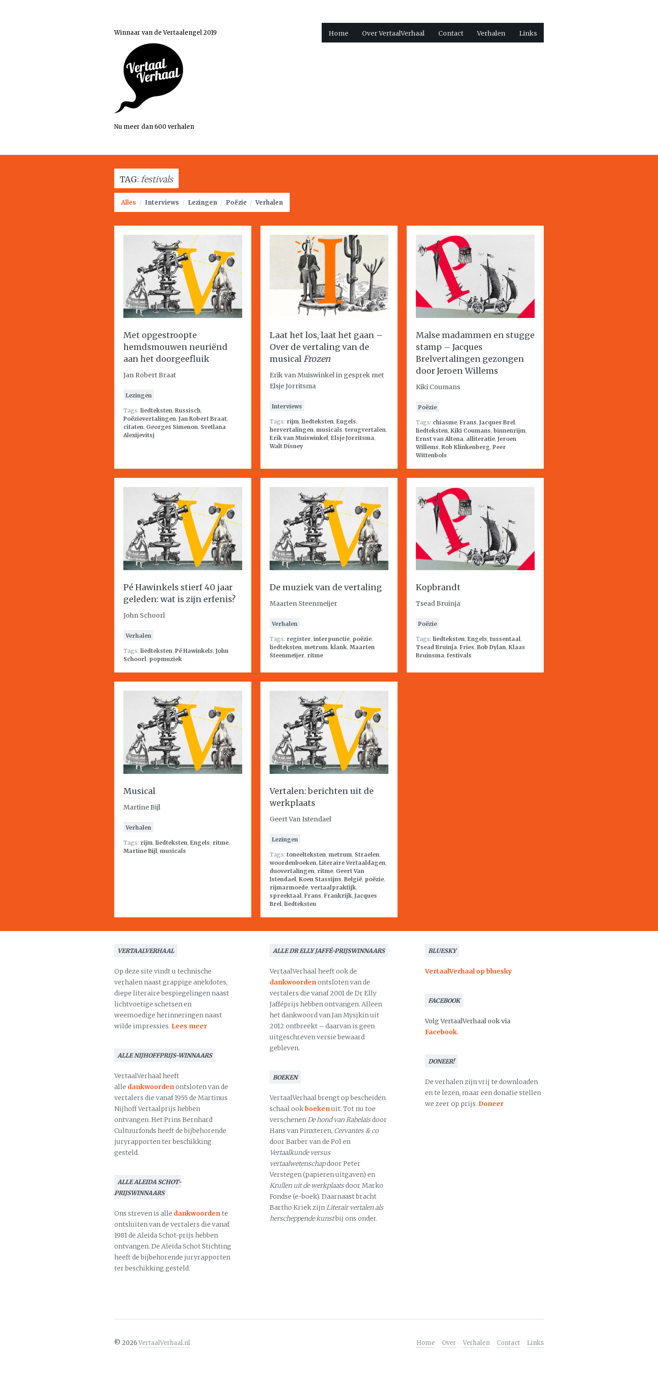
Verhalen (491, 33)
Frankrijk (338, 895)
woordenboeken (293, 862)
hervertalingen (291, 429)
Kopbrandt (438, 587)
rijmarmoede (289, 887)
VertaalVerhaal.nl (164, 1343)
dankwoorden (150, 1087)
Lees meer (189, 1026)
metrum (316, 647)
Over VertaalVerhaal (393, 33)
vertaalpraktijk (333, 887)
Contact (450, 33)
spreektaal (286, 895)
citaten (133, 426)
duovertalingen (292, 871)
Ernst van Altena (439, 438)
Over (449, 1343)
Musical (139, 791)
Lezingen (202, 202)
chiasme (445, 422)
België (353, 879)
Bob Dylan (491, 647)
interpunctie (331, 638)
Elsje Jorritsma (352, 437)
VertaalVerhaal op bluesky (468, 971)
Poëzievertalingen (149, 418)
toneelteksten (306, 854)
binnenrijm (509, 430)
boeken (317, 1109)
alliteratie (480, 438)
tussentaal (505, 638)
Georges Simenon (172, 426)
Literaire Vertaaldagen (352, 862)
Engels (346, 421)
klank (338, 647)
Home (338, 33)
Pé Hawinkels (194, 650)
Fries (467, 647)
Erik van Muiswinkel (299, 437)
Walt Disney (286, 446)
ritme (315, 655)
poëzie (361, 638)
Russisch (188, 410)
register (299, 638)
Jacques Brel (497, 422)
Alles (128, 202)
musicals (329, 429)
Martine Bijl (140, 850)
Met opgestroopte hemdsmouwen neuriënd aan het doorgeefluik (175, 347)
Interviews (162, 202)
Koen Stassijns (320, 879)
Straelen (367, 854)
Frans (468, 422)
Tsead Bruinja (436, 647)
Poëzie (236, 202)
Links (528, 33)
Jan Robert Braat (203, 418)
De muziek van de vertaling (326, 587)
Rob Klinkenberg (465, 447)
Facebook (441, 1032)
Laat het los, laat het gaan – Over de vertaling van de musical (326, 347)
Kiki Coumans (471, 430)
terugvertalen (365, 429)
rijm (293, 421)
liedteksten (156, 410)
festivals (459, 655)
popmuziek (165, 659)
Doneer (491, 1104)
